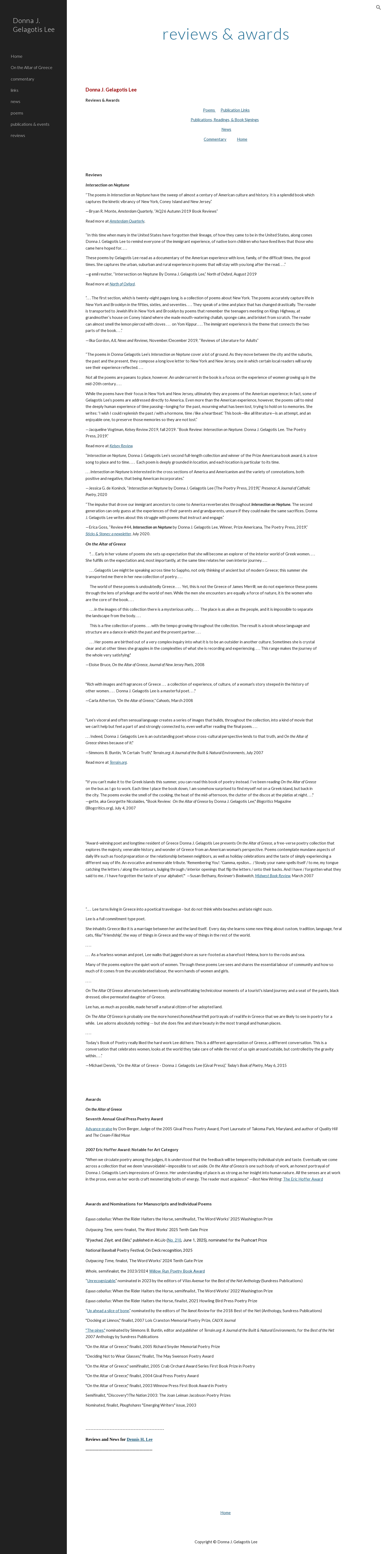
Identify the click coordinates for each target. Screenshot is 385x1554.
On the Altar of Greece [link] (31, 67)
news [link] (15, 101)
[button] (378, 7)
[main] (226, 33)
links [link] (14, 90)
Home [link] (16, 56)
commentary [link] (22, 78)
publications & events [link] (30, 124)
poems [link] (17, 112)
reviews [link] (18, 135)
